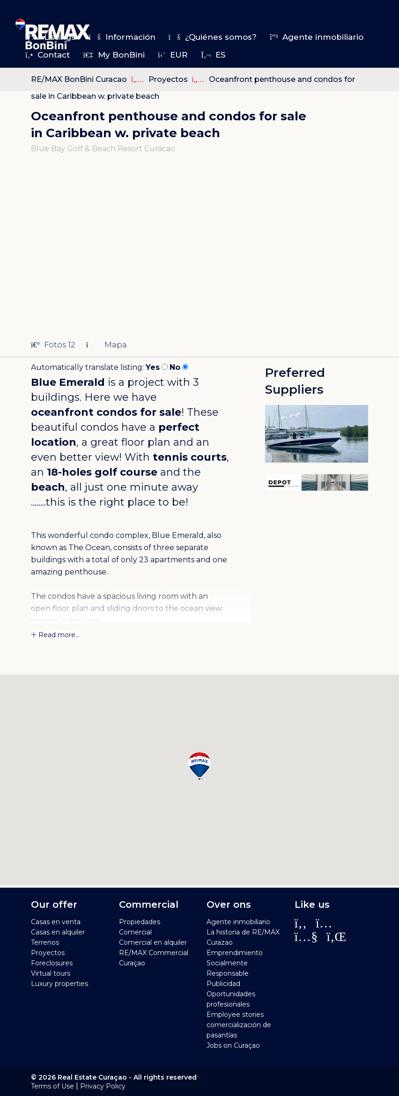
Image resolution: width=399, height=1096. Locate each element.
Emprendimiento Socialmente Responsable (235, 963)
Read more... (55, 635)
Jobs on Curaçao (233, 1045)
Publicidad (223, 983)
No (175, 367)
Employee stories (235, 1014)
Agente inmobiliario (316, 37)
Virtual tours (50, 973)
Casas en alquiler (58, 932)
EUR (173, 54)
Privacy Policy (103, 1086)
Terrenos (45, 942)
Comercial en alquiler (153, 942)
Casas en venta (56, 922)
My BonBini (114, 54)
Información (122, 37)
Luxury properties (59, 983)
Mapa (106, 344)
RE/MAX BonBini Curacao (79, 79)
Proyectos (169, 79)
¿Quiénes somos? (213, 37)
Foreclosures (52, 963)
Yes (153, 367)
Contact (47, 54)
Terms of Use (52, 1086)
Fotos (53, 344)
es (213, 54)
